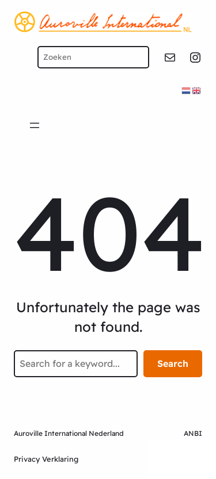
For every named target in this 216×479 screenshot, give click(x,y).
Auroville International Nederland (69, 433)
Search (172, 363)
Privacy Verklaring (46, 458)
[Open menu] (34, 125)
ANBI (193, 433)
